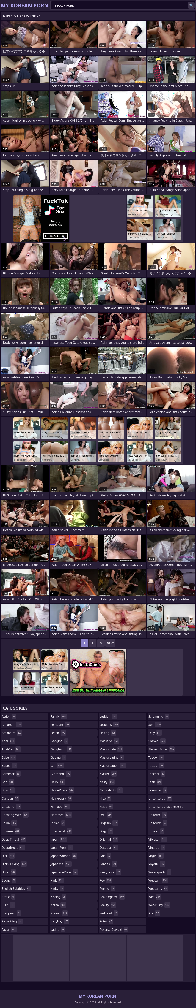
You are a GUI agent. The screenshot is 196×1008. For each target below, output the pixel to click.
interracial (61, 831)
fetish (58, 733)
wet (154, 897)
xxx (154, 913)
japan (59, 839)
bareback (11, 774)
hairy (58, 782)
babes (9, 765)
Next (110, 643)
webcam (158, 880)
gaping (58, 757)
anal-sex (11, 749)
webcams (158, 888)
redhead (109, 913)
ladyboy (60, 921)
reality (108, 905)
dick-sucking (14, 864)
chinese (11, 831)
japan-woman (64, 856)
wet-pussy (159, 905)
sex (155, 724)
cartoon (10, 798)
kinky (57, 888)
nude (106, 806)
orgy (107, 831)
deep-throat (14, 839)
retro (106, 921)
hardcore (61, 815)
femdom (60, 724)
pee (106, 880)
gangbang (61, 749)
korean (59, 913)
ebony (9, 880)
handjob (60, 806)
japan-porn (62, 847)
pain (106, 856)
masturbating (112, 757)
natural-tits (111, 790)
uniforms (157, 823)
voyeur (156, 864)
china (9, 823)
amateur (12, 724)
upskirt (156, 831)
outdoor (109, 847)
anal (8, 741)
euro (8, 905)
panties (108, 864)
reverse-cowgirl (114, 929)
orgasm (109, 823)
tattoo (156, 765)
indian (58, 823)
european (11, 913)
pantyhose (110, 872)
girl (57, 765)
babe (9, 757)
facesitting (12, 921)
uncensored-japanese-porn (167, 807)
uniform (157, 815)
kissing (58, 897)
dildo (9, 872)
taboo (156, 757)
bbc (8, 782)
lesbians (109, 724)
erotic (8, 897)
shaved (157, 741)
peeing (107, 888)
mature (108, 774)
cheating (11, 806)
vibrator (157, 839)
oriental (109, 839)
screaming (158, 716)
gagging (59, 741)
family (59, 716)
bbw (8, 790)
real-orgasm (112, 897)
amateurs (12, 733)
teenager (157, 790)
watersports (159, 872)
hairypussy (61, 798)
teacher (156, 774)
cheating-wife (15, 815)
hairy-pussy (62, 790)
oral (106, 815)
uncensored (160, 798)
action (9, 716)
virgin (156, 856)
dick (8, 856)
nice (106, 798)
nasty (107, 782)
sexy (155, 733)
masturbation (113, 765)
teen (155, 782)
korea (58, 905)
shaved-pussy (161, 749)
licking (108, 733)
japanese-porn (64, 872)
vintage (156, 847)
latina (58, 929)
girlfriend (61, 774)
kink (57, 880)
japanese (61, 864)
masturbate (111, 749)
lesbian (108, 716)
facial (9, 929)
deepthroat (13, 847)
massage (109, 741)
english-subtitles (16, 888)
